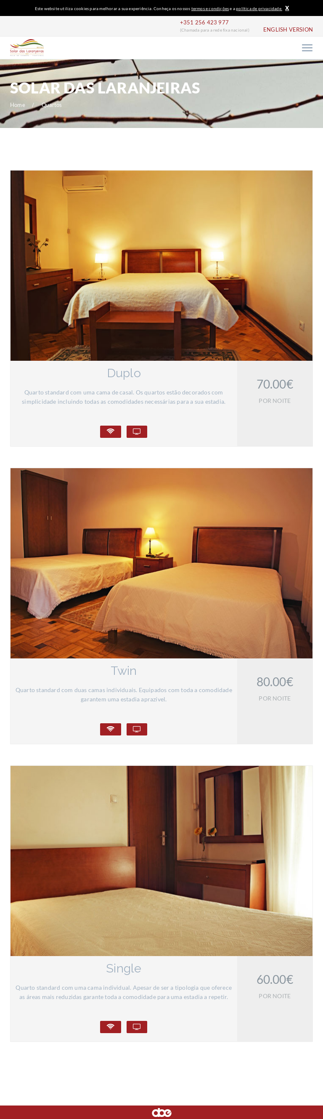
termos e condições (210, 8)
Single (123, 968)
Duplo (124, 373)
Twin (124, 670)
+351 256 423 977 (204, 22)
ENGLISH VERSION (288, 30)
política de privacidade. (259, 8)
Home (17, 105)
